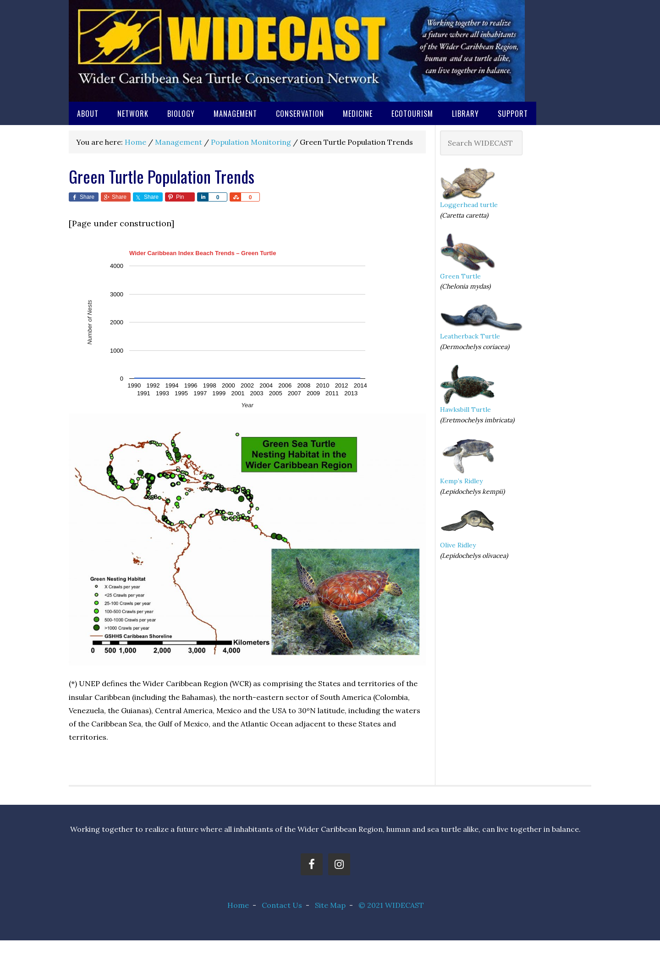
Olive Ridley (458, 545)
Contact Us (282, 905)
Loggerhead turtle (469, 205)
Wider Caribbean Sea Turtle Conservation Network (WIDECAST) (297, 51)
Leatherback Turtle (470, 336)
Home (238, 905)
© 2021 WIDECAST (391, 905)
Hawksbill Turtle (465, 409)
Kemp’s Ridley (461, 481)
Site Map (330, 905)
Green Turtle (460, 276)
